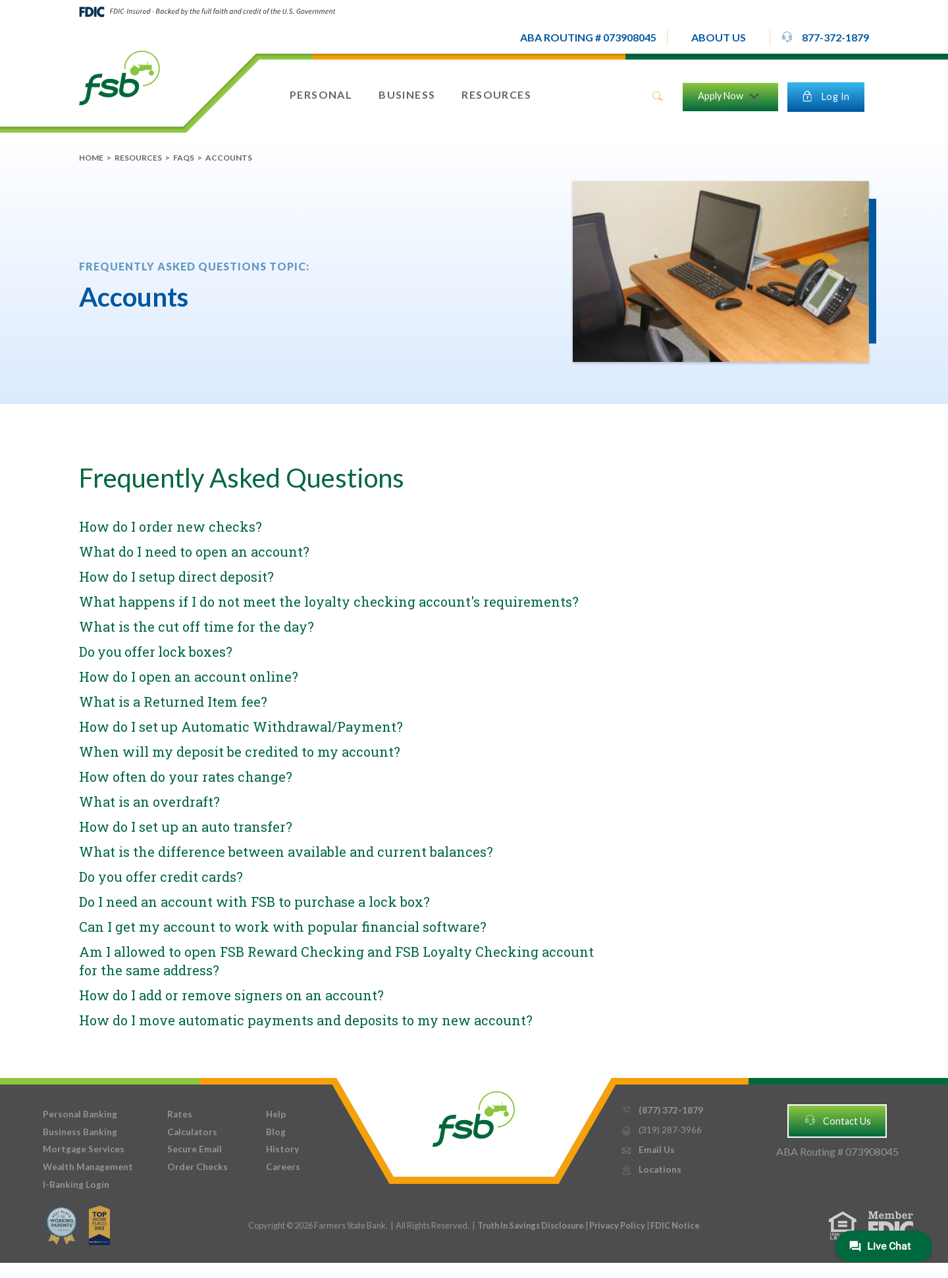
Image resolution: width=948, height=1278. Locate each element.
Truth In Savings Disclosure (530, 1225)
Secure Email (194, 1149)
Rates (179, 1114)
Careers (283, 1167)
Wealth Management (88, 1167)
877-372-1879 (825, 36)
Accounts (228, 158)
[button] (718, 37)
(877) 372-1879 (662, 1110)
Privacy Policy (617, 1225)
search (657, 96)
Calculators (192, 1132)
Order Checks (197, 1167)
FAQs (183, 158)
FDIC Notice (675, 1225)
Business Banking (80, 1132)
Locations (651, 1169)
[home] (119, 77)
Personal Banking (80, 1114)
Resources (138, 158)
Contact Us (837, 1120)
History (282, 1149)
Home (91, 158)
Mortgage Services (83, 1149)
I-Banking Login (76, 1184)
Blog (276, 1132)
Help (276, 1114)
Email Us (648, 1150)
